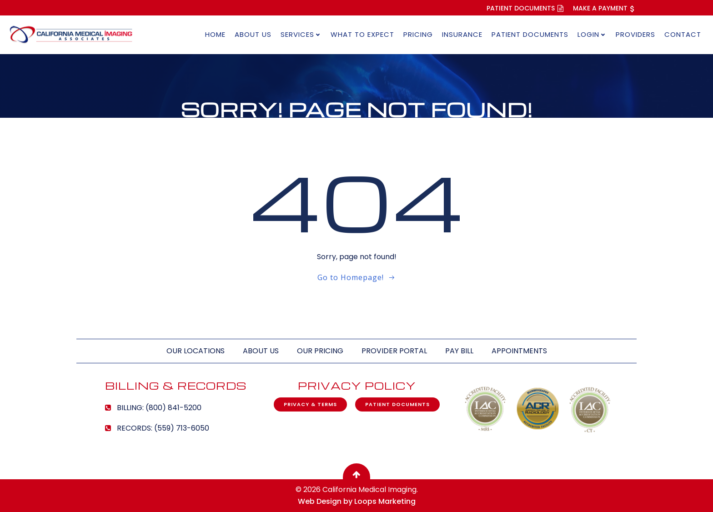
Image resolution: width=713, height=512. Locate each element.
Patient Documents (530, 34)
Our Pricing (320, 351)
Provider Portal (394, 351)
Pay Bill (459, 351)
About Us (253, 34)
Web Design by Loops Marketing (357, 501)
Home (215, 34)
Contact (682, 34)
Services (301, 34)
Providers (635, 34)
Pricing (418, 34)
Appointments (519, 351)
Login (592, 34)
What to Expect (362, 34)
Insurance (462, 34)
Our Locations (195, 351)
